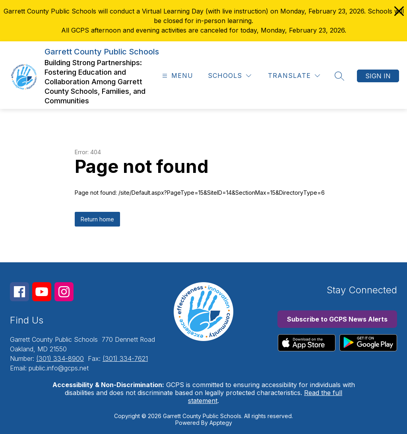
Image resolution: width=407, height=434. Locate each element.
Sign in (378, 76)
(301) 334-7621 (125, 358)
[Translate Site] (294, 76)
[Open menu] (176, 76)
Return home (97, 219)
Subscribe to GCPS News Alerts (337, 319)
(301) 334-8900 (60, 358)
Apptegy (220, 422)
